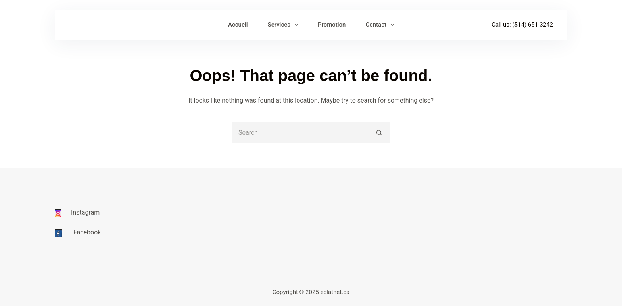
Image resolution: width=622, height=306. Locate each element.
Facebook (87, 232)
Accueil (238, 24)
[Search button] (379, 132)
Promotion (332, 24)
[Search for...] (300, 132)
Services (284, 25)
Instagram (85, 212)
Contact (381, 25)
